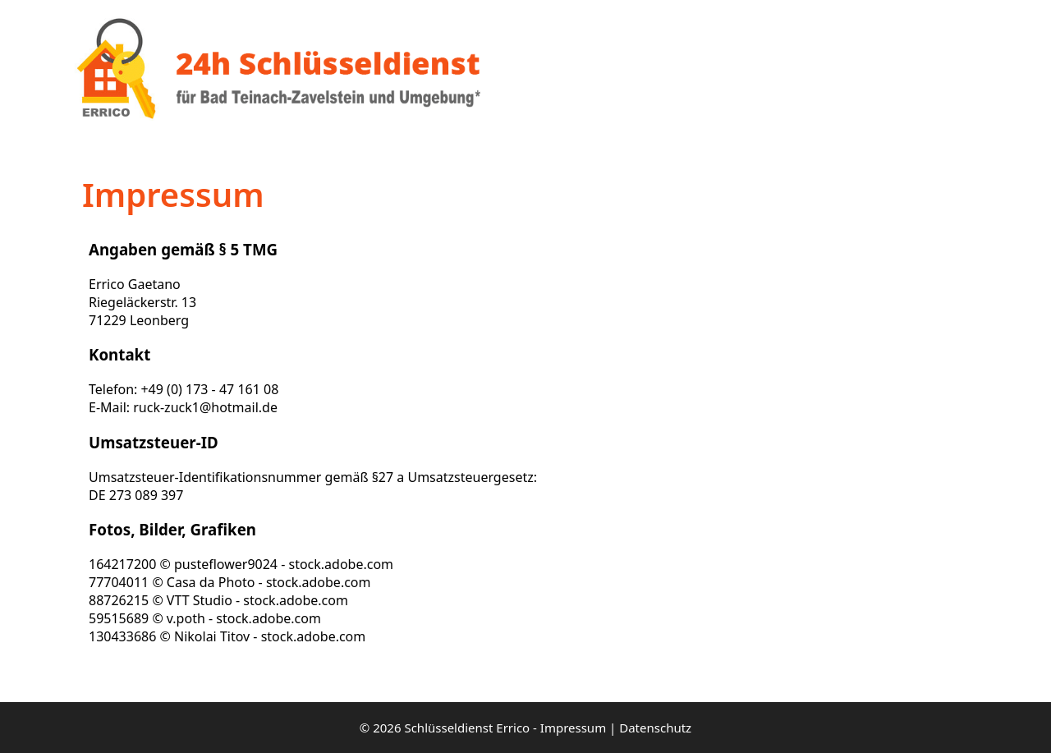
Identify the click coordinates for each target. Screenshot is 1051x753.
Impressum (573, 727)
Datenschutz (655, 727)
